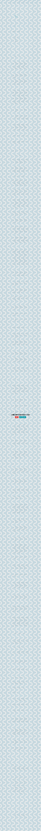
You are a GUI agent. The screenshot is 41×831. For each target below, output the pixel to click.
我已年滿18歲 (22, 417)
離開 (17, 417)
